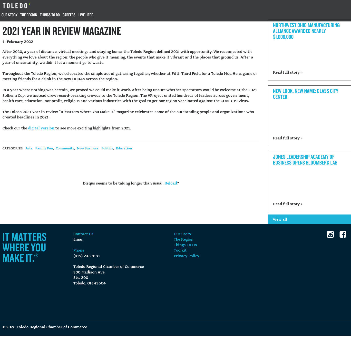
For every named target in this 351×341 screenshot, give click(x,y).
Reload (171, 183)
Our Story (9, 14)
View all (280, 220)
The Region (28, 14)
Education (124, 148)
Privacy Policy (186, 256)
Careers (69, 14)
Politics (107, 148)
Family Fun (44, 148)
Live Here (85, 14)
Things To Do (50, 14)
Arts (29, 148)
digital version (41, 128)
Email (78, 240)
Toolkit (180, 251)
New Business (87, 148)
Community (65, 148)
